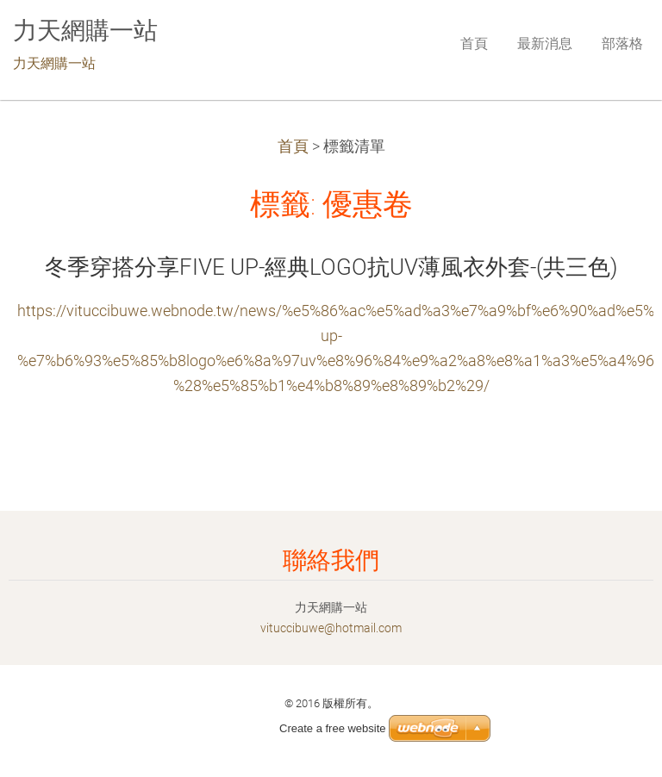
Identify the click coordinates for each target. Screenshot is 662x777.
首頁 (293, 146)
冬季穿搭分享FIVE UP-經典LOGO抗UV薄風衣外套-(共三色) (331, 267)
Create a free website (332, 728)
